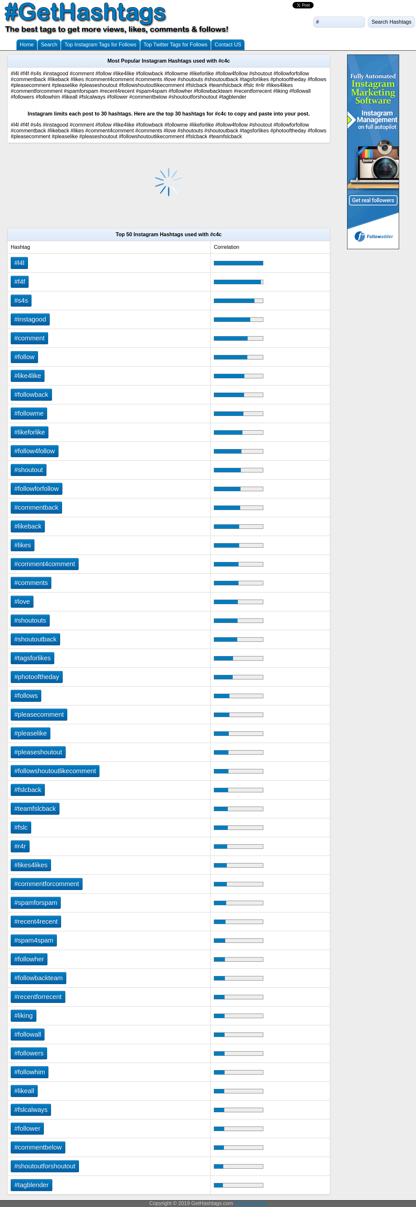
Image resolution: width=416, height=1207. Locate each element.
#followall (27, 1034)
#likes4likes (30, 865)
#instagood (30, 319)
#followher (29, 959)
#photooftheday (36, 676)
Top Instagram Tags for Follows (100, 44)
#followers (29, 1053)
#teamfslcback (35, 808)
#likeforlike (29, 432)
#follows (26, 695)
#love (22, 601)
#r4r (20, 846)
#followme (29, 413)
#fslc (21, 827)
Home (27, 44)
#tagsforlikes (32, 658)
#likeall (24, 1090)
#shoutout (28, 469)
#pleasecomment (39, 714)
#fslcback (27, 789)
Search (49, 44)
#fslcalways (30, 1109)
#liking (23, 1015)
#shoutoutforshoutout (44, 1166)
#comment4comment (44, 563)
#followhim (29, 1072)
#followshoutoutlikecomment (55, 770)
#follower (27, 1128)
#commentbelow (38, 1147)
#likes (22, 545)
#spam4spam (33, 940)
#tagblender (31, 1185)
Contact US (227, 44)
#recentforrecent (38, 996)
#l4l (19, 262)
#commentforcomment (46, 883)
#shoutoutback (35, 639)
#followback (31, 394)
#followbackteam (38, 977)
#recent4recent (36, 921)
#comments (31, 582)
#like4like (27, 375)
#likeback (27, 526)
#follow (24, 356)
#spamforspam (35, 902)
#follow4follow (34, 451)
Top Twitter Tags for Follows (176, 44)
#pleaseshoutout (38, 752)
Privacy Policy (250, 1203)
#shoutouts (30, 620)
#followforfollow (36, 488)
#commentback (36, 507)
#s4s (21, 300)
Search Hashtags (391, 22)
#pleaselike (30, 733)
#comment (29, 338)
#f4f (19, 281)
